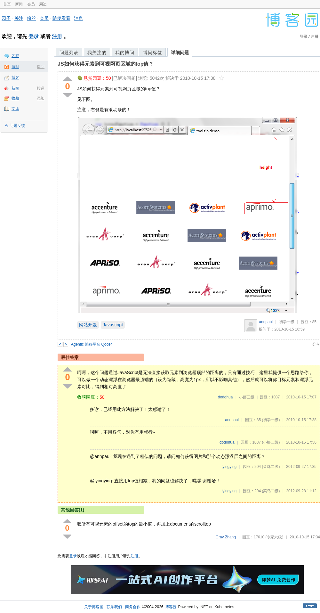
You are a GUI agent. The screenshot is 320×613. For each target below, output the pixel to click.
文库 (15, 108)
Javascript (113, 324)
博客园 (171, 607)
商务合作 (132, 607)
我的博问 (124, 52)
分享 (316, 344)
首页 (7, 4)
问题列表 (69, 52)
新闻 (19, 4)
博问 (15, 66)
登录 (33, 36)
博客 (15, 77)
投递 (40, 88)
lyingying (229, 466)
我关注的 (97, 52)
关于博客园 (93, 607)
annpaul (266, 322)
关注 (18, 18)
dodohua (225, 397)
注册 (57, 36)
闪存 (15, 55)
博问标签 (152, 52)
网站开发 (88, 324)
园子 (6, 18)
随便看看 (61, 18)
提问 (40, 66)
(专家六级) (274, 537)
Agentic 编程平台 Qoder (91, 344)
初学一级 (286, 322)
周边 (43, 4)
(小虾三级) (271, 442)
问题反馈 (17, 125)
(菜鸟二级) (271, 466)
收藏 (15, 98)
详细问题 (180, 52)
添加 (40, 98)
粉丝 (31, 18)
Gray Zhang (226, 537)
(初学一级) (271, 420)
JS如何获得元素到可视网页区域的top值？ (106, 64)
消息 (78, 18)
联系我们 (114, 607)
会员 (31, 4)
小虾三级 (246, 397)
